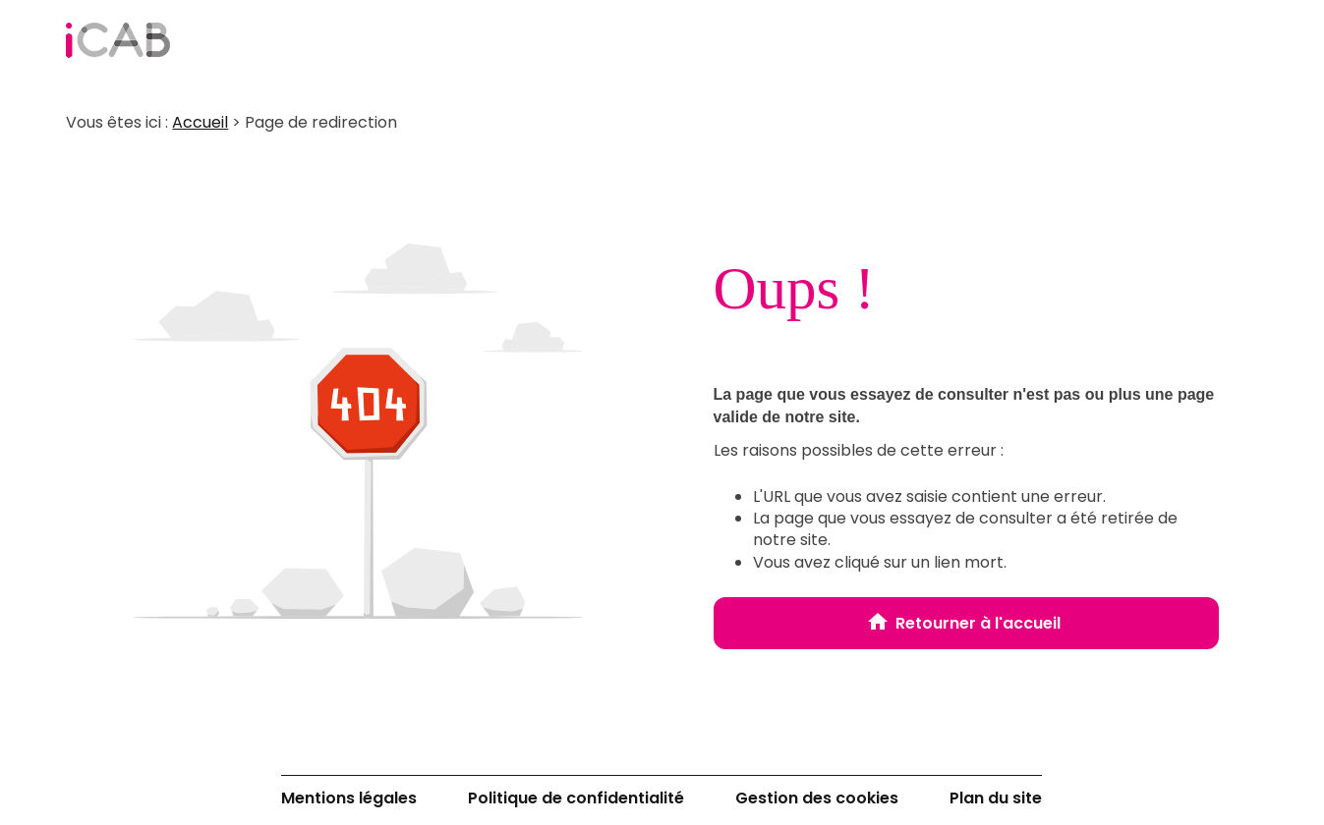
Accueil (200, 122)
